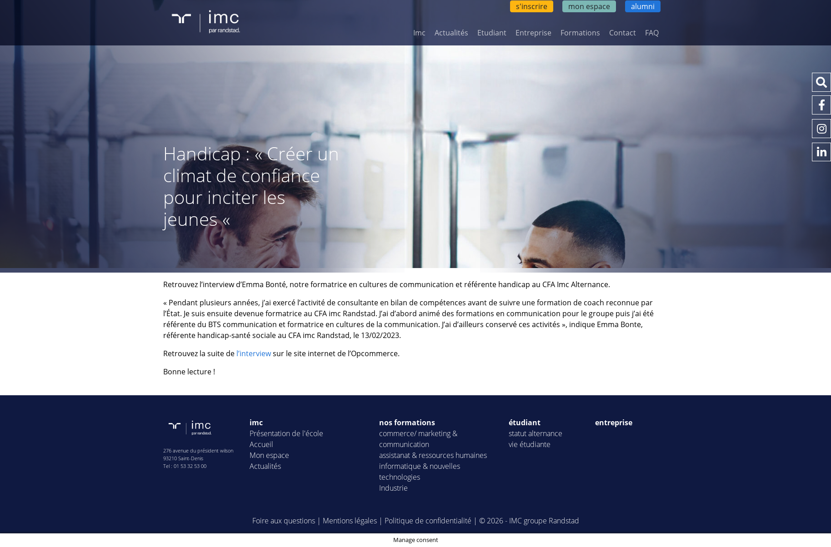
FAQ (652, 33)
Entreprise (533, 33)
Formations (580, 33)
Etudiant (491, 33)
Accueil (261, 444)
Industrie (393, 488)
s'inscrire (531, 6)
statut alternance (535, 433)
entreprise (613, 423)
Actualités (451, 33)
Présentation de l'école (286, 433)
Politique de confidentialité (428, 521)
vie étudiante (530, 444)
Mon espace (269, 455)
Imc (419, 33)
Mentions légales (350, 521)
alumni (643, 6)
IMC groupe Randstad (544, 521)
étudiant (525, 423)
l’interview (254, 353)
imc (256, 423)
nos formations (407, 423)
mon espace (589, 6)
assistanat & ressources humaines (433, 455)
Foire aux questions (283, 521)
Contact (622, 33)
